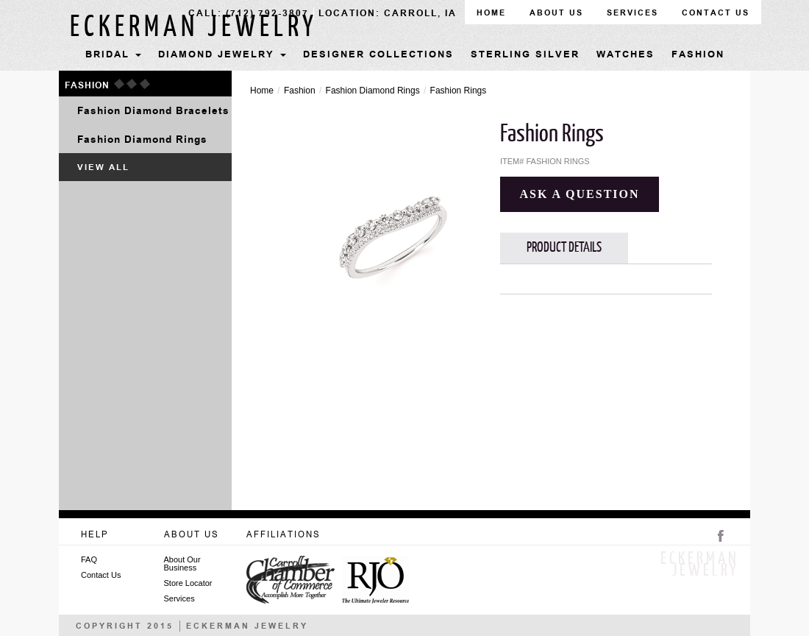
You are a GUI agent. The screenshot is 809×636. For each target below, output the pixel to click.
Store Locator (188, 583)
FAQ (89, 560)
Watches (625, 55)
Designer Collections (378, 55)
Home (262, 90)
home (491, 13)
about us (556, 13)
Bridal (113, 55)
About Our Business (182, 564)
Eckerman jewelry (194, 28)
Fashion (697, 55)
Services (632, 13)
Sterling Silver (525, 55)
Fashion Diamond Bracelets (153, 112)
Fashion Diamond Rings (142, 140)
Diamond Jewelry (222, 55)
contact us (715, 13)
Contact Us (101, 575)
